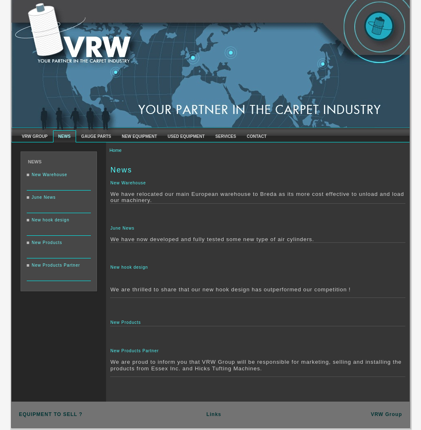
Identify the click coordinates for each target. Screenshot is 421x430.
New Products (47, 242)
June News (44, 197)
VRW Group (386, 414)
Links (213, 414)
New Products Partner (56, 265)
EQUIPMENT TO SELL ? (51, 414)
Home (115, 150)
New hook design (50, 220)
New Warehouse (49, 174)
